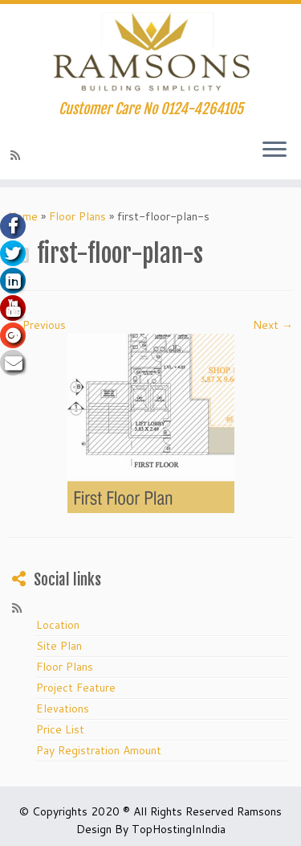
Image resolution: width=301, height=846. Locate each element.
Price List (60, 729)
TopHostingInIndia (179, 829)
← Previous (37, 325)
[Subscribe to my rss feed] (17, 155)
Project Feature (76, 688)
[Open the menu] (274, 150)
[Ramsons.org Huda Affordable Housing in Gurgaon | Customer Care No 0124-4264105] (150, 52)
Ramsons (259, 811)
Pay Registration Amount (98, 750)
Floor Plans (77, 216)
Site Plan (59, 646)
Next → (273, 325)
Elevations (62, 708)
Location (57, 625)
